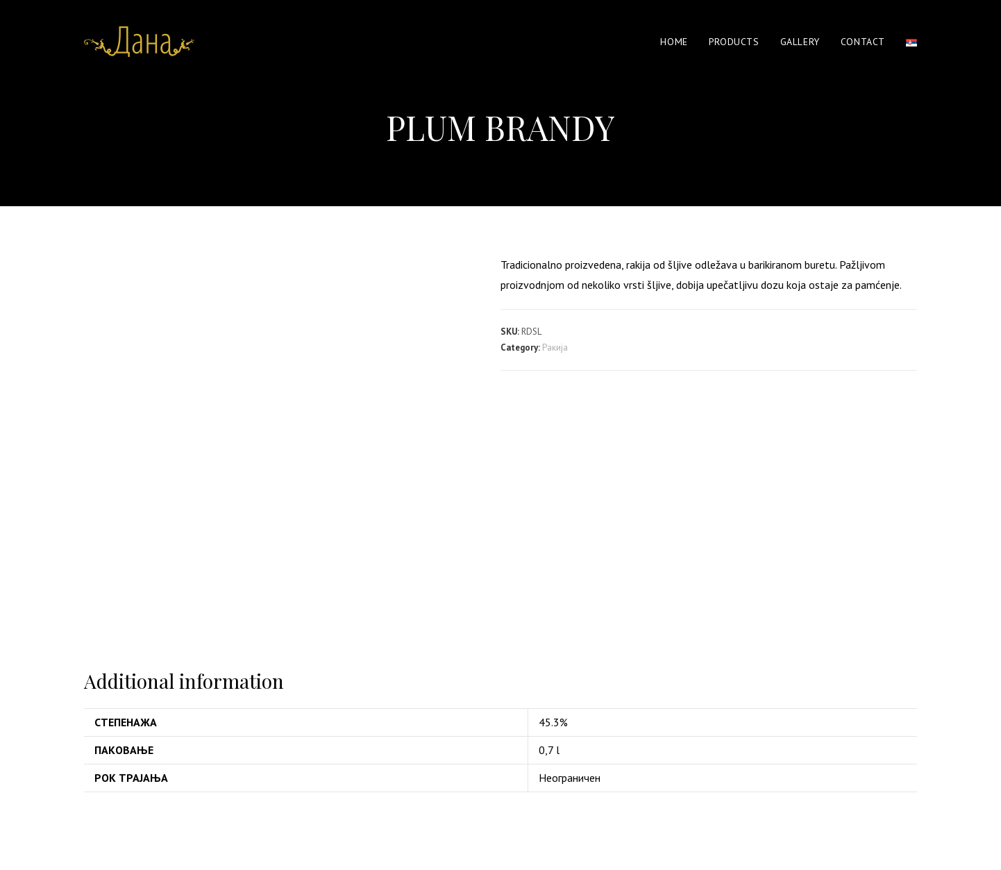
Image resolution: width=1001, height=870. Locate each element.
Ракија (555, 347)
